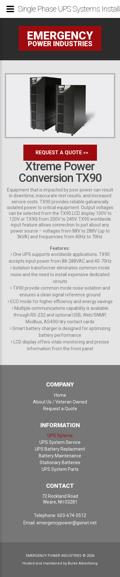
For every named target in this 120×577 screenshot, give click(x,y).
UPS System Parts (60, 469)
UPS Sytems (60, 435)
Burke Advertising (83, 563)
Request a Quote (59, 152)
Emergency (60, 35)
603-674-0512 (71, 515)
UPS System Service (60, 442)
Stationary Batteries (60, 462)
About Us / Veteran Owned (60, 401)
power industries (60, 44)
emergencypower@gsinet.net (66, 522)
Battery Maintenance (60, 455)
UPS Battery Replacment (60, 449)
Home (60, 395)
